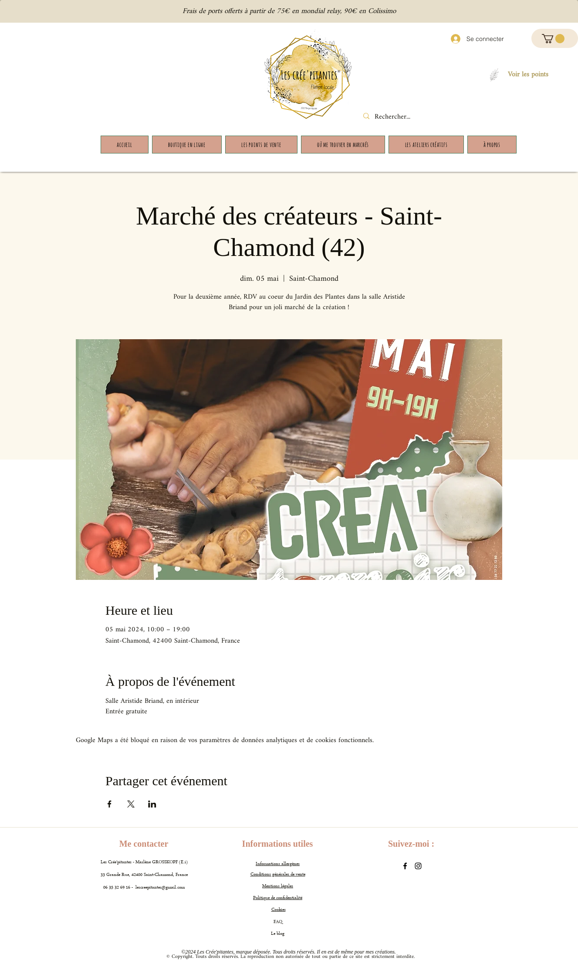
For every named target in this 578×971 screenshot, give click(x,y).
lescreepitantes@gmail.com (160, 887)
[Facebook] (405, 866)
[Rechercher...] (400, 117)
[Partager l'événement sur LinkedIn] (152, 804)
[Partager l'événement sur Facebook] (109, 804)
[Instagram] (418, 866)
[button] (553, 38)
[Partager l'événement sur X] (131, 804)
